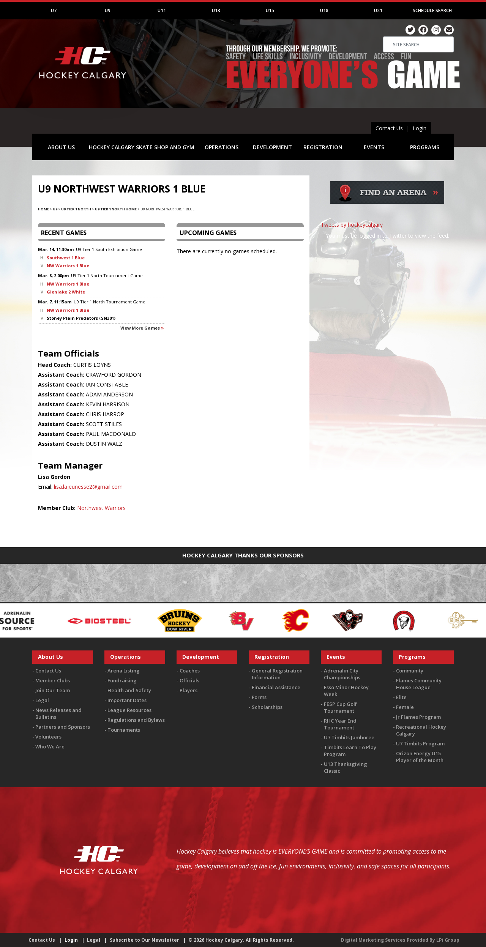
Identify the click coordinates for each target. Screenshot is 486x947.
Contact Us (389, 128)
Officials (189, 680)
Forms (259, 697)
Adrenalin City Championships (342, 674)
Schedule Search (432, 10)
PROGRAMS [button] (424, 147)
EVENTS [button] (374, 147)
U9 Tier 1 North (76, 209)
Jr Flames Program (418, 716)
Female (405, 707)
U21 (378, 10)
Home (43, 209)
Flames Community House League (419, 684)
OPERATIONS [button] (221, 147)
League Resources (129, 710)
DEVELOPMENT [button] (272, 147)
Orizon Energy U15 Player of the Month (419, 757)
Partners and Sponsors (62, 726)
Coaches (190, 670)
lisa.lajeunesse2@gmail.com (88, 486)
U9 (107, 10)
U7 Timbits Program (420, 743)
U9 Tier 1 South (91, 249)
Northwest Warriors (101, 507)
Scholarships (267, 707)
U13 (216, 10)
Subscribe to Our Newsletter (144, 940)
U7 (54, 10)
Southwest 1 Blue (66, 257)
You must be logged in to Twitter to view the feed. (387, 235)
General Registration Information (277, 674)
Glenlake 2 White (66, 292)
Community (409, 670)
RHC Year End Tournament (340, 724)
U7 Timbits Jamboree (349, 737)
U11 (162, 10)
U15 (270, 10)
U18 (324, 10)
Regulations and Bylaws (136, 720)
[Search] (418, 44)
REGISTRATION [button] (322, 147)
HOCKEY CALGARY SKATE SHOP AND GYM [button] (141, 147)
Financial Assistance (276, 687)
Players (188, 690)
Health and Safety (129, 690)
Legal (42, 700)
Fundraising (122, 680)
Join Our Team (52, 690)
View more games (140, 328)
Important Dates (127, 700)
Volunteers (48, 736)
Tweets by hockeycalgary (352, 224)
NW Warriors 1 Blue (68, 265)
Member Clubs (52, 680)
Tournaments (123, 729)
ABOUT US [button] (61, 147)
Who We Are (50, 746)
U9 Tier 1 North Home (116, 209)
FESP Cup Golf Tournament (340, 707)
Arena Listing (123, 670)
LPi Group (447, 940)
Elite (401, 697)
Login (419, 128)
